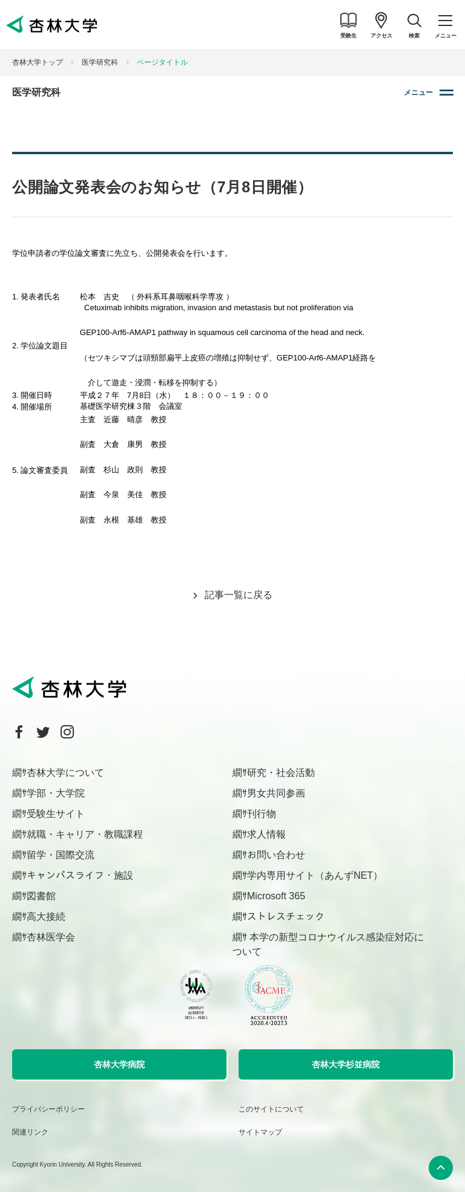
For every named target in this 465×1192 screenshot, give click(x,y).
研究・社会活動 (281, 772)
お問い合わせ (276, 855)
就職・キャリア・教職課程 (85, 834)
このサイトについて (271, 1109)
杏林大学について (65, 772)
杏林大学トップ (37, 62)
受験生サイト (56, 814)
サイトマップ (260, 1132)
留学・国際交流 (60, 855)
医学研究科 (100, 62)
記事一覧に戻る (238, 595)
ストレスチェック (286, 916)
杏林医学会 (51, 937)
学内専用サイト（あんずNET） (315, 875)
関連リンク (30, 1132)
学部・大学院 (56, 793)
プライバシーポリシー (48, 1109)
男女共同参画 (276, 793)
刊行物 (261, 814)
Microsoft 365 (276, 896)
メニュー (418, 92)
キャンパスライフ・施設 (80, 875)
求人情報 (266, 834)
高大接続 (46, 916)
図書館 (41, 896)
